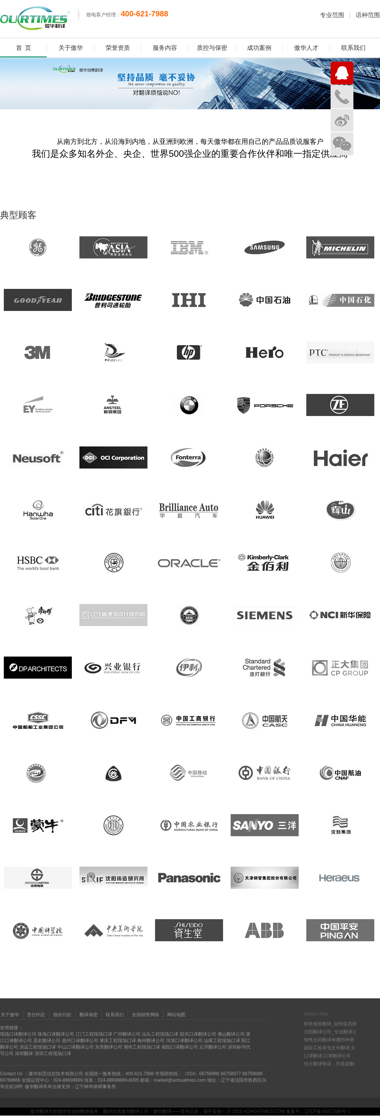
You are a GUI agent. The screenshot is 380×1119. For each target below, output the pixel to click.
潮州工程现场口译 (142, 1047)
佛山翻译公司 (231, 1034)
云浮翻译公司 (212, 1047)
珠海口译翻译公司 (56, 1034)
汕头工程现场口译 (160, 1034)
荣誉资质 (118, 48)
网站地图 (176, 1014)
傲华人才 (306, 48)
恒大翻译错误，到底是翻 (329, 1063)
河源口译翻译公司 (184, 1040)
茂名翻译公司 (46, 1040)
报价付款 (62, 1014)
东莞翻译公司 (108, 1047)
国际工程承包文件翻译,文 (329, 1047)
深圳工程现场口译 (53, 1053)
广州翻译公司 (127, 1034)
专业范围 (332, 15)
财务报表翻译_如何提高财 (330, 1024)
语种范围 (368, 15)
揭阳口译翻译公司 (180, 1047)
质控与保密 (212, 48)
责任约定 (36, 1014)
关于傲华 (71, 48)
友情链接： (11, 1027)
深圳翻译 (24, 1053)
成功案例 (259, 48)
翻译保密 (88, 1014)
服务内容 (165, 48)
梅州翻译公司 (151, 1040)
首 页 (23, 48)
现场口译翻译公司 (18, 1034)
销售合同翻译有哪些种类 (329, 1039)
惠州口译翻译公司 (80, 1040)
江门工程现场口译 (94, 1034)
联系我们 (353, 48)
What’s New (316, 1014)
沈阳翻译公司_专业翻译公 (330, 1032)
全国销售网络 (145, 1014)
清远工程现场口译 (37, 1047)
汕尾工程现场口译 (222, 1040)
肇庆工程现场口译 (118, 1040)
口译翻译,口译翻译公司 (327, 1055)
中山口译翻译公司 (75, 1047)
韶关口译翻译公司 (198, 1034)
